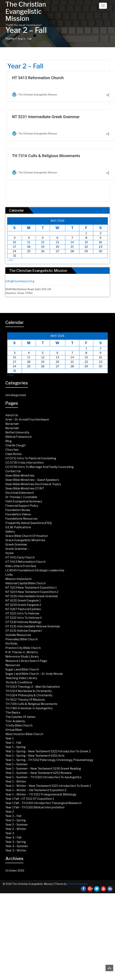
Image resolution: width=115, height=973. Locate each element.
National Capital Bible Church (25, 583)
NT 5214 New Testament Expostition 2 (31, 592)
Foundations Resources (21, 518)
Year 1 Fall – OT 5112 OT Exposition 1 (29, 798)
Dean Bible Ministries (19, 475)
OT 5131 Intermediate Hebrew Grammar (32, 626)
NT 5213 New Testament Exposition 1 (31, 587)
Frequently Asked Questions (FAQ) (28, 523)
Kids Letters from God (20, 566)
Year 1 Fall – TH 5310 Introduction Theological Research (43, 803)
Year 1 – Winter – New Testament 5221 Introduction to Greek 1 (48, 786)
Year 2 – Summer (16, 824)
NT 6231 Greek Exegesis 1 (23, 600)
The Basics (12, 712)
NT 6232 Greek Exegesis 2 (23, 605)
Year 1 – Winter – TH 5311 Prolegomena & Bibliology (40, 794)
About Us (11, 415)
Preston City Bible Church (23, 648)
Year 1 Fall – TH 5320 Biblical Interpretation (34, 807)
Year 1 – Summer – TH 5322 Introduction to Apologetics (43, 777)
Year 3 (9, 833)
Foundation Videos (18, 514)
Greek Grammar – (17, 549)
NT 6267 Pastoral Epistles (23, 609)
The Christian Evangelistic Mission (25, 11)
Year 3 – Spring (15, 842)
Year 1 (9, 738)
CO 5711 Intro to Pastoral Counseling (30, 458)
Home (10, 38)
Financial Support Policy (21, 505)
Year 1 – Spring (15, 747)
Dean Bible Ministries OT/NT (24, 488)
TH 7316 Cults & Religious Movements (31, 704)
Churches (12, 449)
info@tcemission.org (19, 281)
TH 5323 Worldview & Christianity (28, 691)
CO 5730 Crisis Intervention (24, 462)
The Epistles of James (20, 717)
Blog (8, 441)
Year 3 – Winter (16, 850)
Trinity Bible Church (18, 725)
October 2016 (14, 870)
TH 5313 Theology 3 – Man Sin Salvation (32, 686)
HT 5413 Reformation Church (25, 561)
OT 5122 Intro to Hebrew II (23, 617)
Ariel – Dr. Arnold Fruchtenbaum (27, 419)
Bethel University (17, 432)
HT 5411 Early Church (20, 557)
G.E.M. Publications (18, 527)
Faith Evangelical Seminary (23, 501)
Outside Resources (18, 635)
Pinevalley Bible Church (21, 639)
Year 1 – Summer (16, 764)
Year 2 (9, 811)
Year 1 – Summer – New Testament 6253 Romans (38, 773)
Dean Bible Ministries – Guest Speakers (32, 480)
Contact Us (13, 471)
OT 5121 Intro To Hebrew (22, 613)
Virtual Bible (13, 730)
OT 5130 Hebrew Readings (23, 622)
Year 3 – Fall (13, 837)
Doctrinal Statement (19, 492)
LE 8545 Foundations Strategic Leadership (34, 570)
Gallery (10, 531)
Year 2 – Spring (15, 820)
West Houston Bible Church (24, 734)
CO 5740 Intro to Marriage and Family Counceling (39, 467)
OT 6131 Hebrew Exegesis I (23, 630)
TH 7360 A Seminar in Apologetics (29, 708)
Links (9, 574)
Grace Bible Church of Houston (26, 536)
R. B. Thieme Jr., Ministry (21, 652)
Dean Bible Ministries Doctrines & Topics (33, 484)
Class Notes (13, 454)
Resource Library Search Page (26, 661)
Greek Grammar (16, 544)
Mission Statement (18, 579)
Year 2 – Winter (15, 829)
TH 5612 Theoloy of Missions (25, 699)
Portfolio (11, 643)
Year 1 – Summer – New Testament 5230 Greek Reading (43, 768)
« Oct (10, 260)
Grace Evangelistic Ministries (25, 540)
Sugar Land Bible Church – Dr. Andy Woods (34, 673)
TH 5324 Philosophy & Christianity (28, 695)
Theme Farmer (77, 884)
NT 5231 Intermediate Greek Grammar (31, 596)
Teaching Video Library (21, 678)
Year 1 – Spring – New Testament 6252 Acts (34, 755)
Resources (12, 665)
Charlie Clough (15, 445)
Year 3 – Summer (16, 846)
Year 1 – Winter (15, 781)
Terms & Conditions (18, 682)
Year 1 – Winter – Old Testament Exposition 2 (35, 790)
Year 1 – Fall (13, 742)
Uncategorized (15, 395)
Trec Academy (15, 721)
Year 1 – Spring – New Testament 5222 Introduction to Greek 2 (48, 751)
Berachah (12, 424)
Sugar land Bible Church (22, 669)
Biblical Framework (18, 436)
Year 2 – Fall (13, 816)
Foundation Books (17, 510)
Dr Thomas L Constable (21, 497)
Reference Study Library (22, 656)
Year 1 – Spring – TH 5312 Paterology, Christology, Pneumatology (49, 760)
